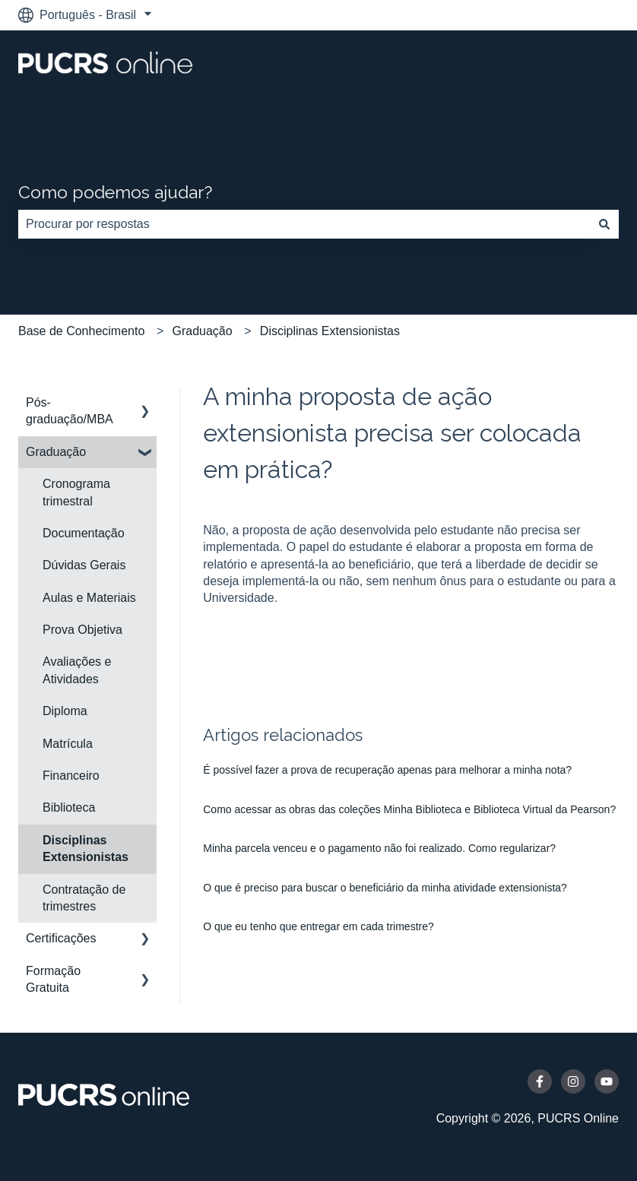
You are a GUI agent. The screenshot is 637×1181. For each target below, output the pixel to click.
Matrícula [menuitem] (68, 743)
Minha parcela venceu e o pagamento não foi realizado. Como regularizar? (379, 848)
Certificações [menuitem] (61, 938)
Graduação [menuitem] (56, 451)
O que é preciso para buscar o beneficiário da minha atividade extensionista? (385, 888)
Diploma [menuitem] (65, 710)
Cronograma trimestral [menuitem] (76, 492)
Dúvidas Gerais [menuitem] (84, 565)
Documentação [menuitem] (84, 533)
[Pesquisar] (604, 224)
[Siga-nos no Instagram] (573, 1081)
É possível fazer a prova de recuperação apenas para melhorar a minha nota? (387, 770)
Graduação (203, 331)
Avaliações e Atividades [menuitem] (77, 670)
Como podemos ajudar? (115, 192)
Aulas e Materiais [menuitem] (89, 597)
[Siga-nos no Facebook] (540, 1081)
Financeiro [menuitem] (71, 775)
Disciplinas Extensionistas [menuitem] (85, 848)
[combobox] (304, 224)
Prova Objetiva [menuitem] (82, 629)
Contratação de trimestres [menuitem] (84, 898)
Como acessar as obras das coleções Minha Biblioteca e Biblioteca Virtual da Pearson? (409, 809)
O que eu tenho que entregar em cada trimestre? (318, 926)
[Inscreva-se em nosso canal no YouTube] (606, 1081)
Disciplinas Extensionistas (330, 331)
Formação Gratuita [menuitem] (53, 979)
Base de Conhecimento (81, 331)
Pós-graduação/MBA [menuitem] (69, 411)
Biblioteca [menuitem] (69, 807)
